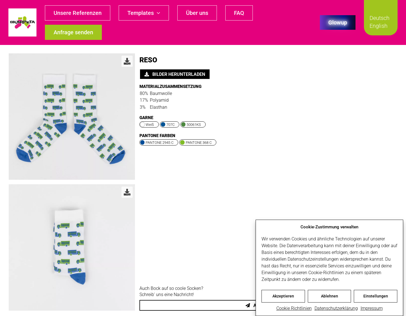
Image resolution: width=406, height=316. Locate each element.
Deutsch (379, 18)
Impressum (372, 309)
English (378, 25)
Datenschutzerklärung (336, 309)
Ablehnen (329, 297)
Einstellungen (375, 297)
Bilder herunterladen (174, 74)
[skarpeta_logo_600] (22, 10)
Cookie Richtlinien (294, 309)
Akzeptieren (283, 297)
